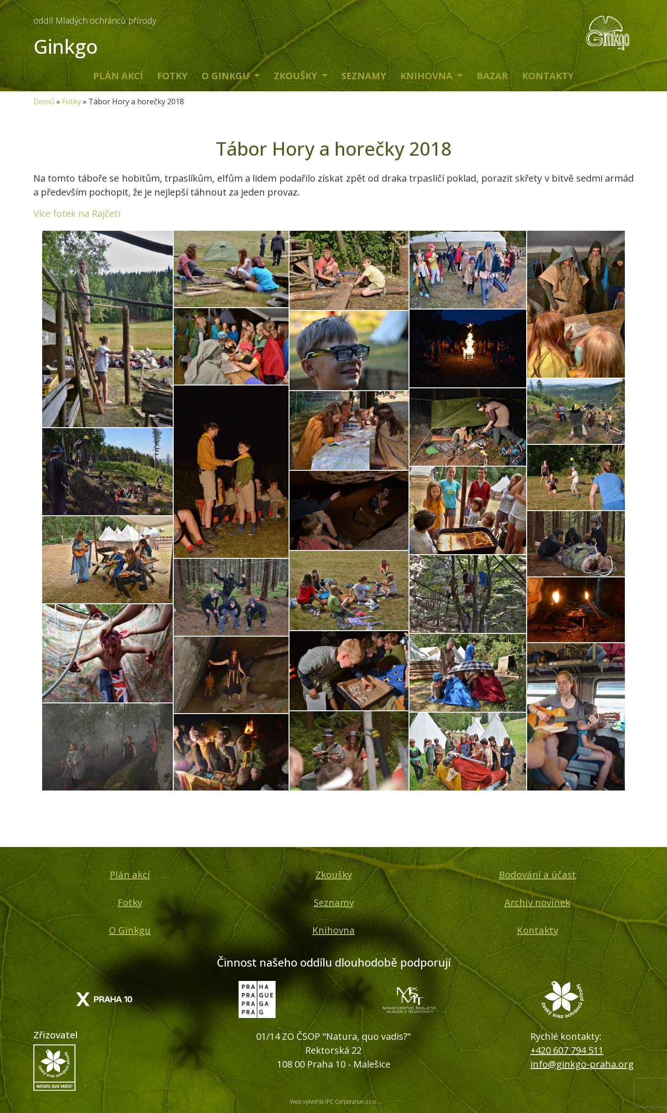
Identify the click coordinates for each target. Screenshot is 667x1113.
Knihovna (427, 76)
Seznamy (363, 76)
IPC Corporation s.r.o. (351, 1102)
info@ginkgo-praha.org (582, 1064)
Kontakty (548, 76)
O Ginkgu (226, 76)
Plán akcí (118, 76)
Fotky (172, 76)
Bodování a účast (537, 874)
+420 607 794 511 (567, 1050)
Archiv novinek (537, 902)
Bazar (492, 76)
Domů (44, 101)
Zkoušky (297, 76)
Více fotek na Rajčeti (76, 213)
